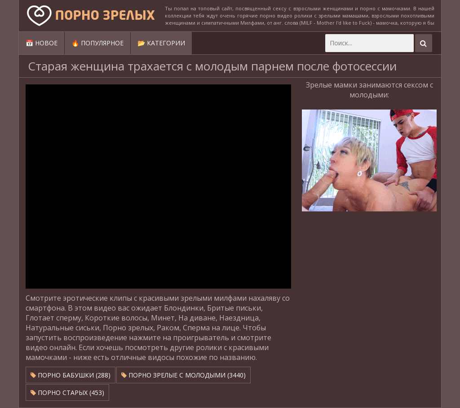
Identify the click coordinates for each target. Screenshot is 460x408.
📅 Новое (42, 43)
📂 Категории (161, 43)
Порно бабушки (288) (71, 375)
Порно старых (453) (67, 392)
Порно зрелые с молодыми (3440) (183, 375)
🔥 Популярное (97, 43)
